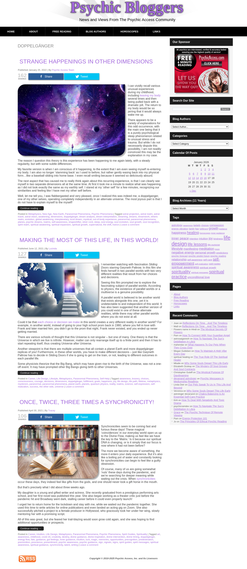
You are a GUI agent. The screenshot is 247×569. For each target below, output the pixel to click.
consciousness (25, 381)
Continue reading (30, 208)
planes (21, 222)
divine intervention (115, 536)
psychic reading (218, 256)
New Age (47, 214)
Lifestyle (53, 378)
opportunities (116, 539)
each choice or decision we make (59, 322)
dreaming (123, 216)
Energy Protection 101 (194, 418)
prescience (36, 542)
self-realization (201, 264)
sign (101, 542)
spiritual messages (199, 272)
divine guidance (78, 536)
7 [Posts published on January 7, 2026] (197, 173)
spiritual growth (80, 224)
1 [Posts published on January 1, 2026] (201, 169)
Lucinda (53, 248)
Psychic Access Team (63, 70)
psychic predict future (199, 256)
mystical (87, 219)
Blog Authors (96, 31)
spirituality (181, 271)
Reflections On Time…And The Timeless (205, 323)
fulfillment (88, 381)
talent (67, 545)
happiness (106, 381)
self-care (207, 259)
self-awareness (59, 222)
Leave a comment (130, 224)
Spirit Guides (128, 534)
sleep (97, 222)
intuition (80, 539)
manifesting (190, 248)
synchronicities (146, 478)
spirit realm (23, 224)
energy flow (24, 539)
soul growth (136, 222)
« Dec (193, 190)
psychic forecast (180, 256)
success (34, 386)
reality (112, 384)
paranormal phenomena (143, 219)
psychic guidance (88, 542)
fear (197, 229)
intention (194, 238)
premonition (24, 542)
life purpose (214, 244)
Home (11, 31)
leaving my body (150, 95)
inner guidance (67, 539)
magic (94, 539)
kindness (218, 238)
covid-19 (46, 536)
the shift (107, 224)
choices (145, 378)
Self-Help (104, 378)
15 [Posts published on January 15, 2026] (201, 178)
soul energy (107, 222)
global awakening (44, 219)
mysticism (23, 384)
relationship (179, 259)
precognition (131, 539)
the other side (46, 386)
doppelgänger (71, 216)
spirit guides (125, 542)
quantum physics (99, 384)
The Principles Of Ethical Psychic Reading (203, 421)
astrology (177, 225)
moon (217, 249)
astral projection (131, 214)
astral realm (146, 214)
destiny (65, 536)
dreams (133, 216)
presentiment (50, 542)
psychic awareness (68, 542)
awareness (125, 378)
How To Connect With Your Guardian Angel (206, 335)
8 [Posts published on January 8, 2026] (201, 173)
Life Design (42, 378)
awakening (43, 216)
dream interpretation (106, 216)
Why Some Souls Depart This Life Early (206, 363)
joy (114, 381)
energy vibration (180, 228)
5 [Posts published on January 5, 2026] (189, 173)
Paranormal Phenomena (77, 214)
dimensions (57, 216)
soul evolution (121, 222)
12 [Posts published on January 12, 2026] (189, 178)
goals (97, 381)
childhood (35, 536)
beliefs (196, 225)
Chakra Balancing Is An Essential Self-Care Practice (199, 395)
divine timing (132, 536)
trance (116, 224)
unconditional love (198, 277)
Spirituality (141, 534)
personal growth (205, 252)
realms (46, 222)
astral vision (31, 216)
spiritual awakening (40, 224)
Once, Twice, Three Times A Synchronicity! (86, 402)
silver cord (87, 222)
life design (122, 381)
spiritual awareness (185, 267)
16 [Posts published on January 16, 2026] (205, 178)
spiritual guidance (39, 545)
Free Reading (61, 31)
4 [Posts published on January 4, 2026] (213, 169)
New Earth (58, 214)
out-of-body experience (105, 219)
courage (38, 381)
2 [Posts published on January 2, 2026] (205, 169)
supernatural (95, 224)
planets (85, 384)
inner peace (180, 238)
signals (107, 542)
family (192, 229)
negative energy (183, 252)
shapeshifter (75, 222)
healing (193, 232)
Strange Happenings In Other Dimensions (86, 61)
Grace (177, 412)
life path (133, 381)
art (158, 534)
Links (156, 31)
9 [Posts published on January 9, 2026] (205, 173)
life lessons (197, 244)
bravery (135, 378)
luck (88, 539)
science (129, 384)
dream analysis (87, 216)
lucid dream (76, 219)
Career (31, 378)
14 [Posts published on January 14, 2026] (197, 178)
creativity (56, 536)
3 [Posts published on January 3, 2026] (209, 169)
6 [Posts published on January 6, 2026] (193, 173)
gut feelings (53, 539)
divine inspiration (96, 536)
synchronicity (56, 545)
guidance (41, 539)
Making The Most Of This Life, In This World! (88, 240)
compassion (217, 225)
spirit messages (141, 542)
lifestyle (177, 249)
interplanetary (62, 219)
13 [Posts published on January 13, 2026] (193, 178)
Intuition (40, 534)
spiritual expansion (61, 224)
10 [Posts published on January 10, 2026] (209, 173)
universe (59, 386)
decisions (49, 381)
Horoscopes (129, 31)
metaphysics (153, 381)
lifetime (142, 381)
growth (213, 228)
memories (104, 539)
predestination (146, 539)
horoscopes (205, 233)
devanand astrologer (185, 378)
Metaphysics (34, 214)
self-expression (142, 384)
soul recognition (151, 222)
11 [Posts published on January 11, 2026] (213, 173)
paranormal (124, 219)
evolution (29, 219)
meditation (206, 249)
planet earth (74, 384)
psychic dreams (34, 222)
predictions (222, 252)
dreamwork (144, 216)
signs (115, 542)
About (33, 31)
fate (33, 539)
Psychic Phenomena (102, 214)
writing (74, 545)
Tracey (51, 410)
